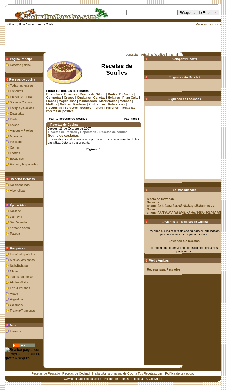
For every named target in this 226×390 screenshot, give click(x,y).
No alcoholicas (20, 185)
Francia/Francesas (22, 310)
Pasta (14, 119)
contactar (132, 54)
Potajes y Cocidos (22, 108)
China (14, 271)
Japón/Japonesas (22, 276)
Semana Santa (20, 228)
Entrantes (16, 91)
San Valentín (18, 222)
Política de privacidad (180, 373)
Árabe (14, 293)
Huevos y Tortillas (21, 96)
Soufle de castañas (63, 136)
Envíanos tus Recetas (184, 241)
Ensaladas (17, 113)
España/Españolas (22, 254)
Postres (15, 153)
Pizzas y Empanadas (24, 164)
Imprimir (173, 54)
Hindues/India (19, 282)
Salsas (14, 125)
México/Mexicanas (22, 260)
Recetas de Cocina (75, 373)
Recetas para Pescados (163, 269)
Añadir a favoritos (153, 54)
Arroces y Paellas (21, 130)
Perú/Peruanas (20, 288)
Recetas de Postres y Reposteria (72, 132)
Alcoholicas (17, 190)
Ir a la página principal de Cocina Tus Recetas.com (127, 373)
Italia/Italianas (19, 265)
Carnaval (16, 216)
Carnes (15, 147)
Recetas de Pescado (45, 373)
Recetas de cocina (208, 24)
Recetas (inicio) (20, 65)
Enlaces (15, 331)
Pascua (15, 233)
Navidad (15, 211)
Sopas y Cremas (21, 102)
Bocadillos (17, 158)
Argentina (16, 299)
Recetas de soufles (113, 132)
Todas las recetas (21, 85)
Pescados (16, 141)
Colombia (16, 305)
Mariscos (16, 136)
